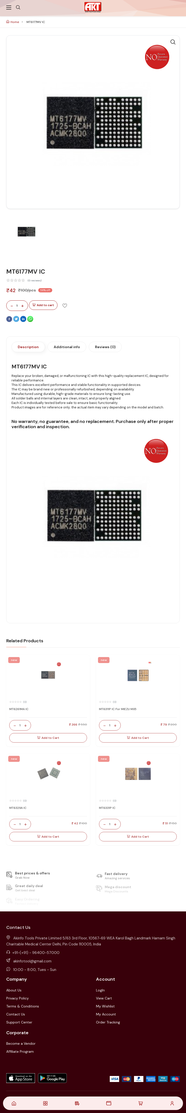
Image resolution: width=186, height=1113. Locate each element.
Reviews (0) (105, 347)
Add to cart (43, 305)
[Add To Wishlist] (65, 305)
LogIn (100, 990)
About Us (14, 990)
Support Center (19, 1022)
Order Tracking (108, 1022)
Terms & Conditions (22, 1006)
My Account (106, 1014)
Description (28, 347)
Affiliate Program (20, 1051)
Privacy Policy (17, 998)
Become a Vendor (21, 1043)
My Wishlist (105, 1006)
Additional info (67, 347)
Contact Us (15, 1014)
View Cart (104, 998)
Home (12, 22)
